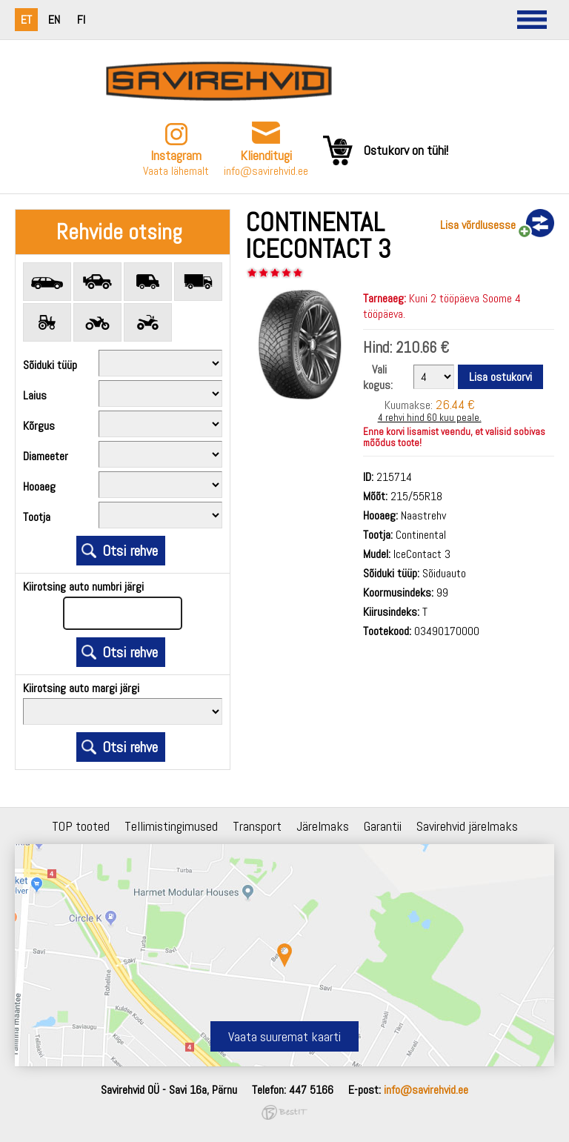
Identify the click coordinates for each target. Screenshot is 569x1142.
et (26, 19)
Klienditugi (266, 155)
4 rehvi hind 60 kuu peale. (430, 417)
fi (81, 19)
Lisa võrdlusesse (478, 225)
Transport (257, 825)
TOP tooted (81, 825)
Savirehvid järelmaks (467, 825)
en (54, 19)
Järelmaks (322, 825)
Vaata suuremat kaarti (284, 1036)
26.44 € (455, 404)
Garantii (383, 825)
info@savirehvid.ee (266, 171)
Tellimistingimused (171, 825)
